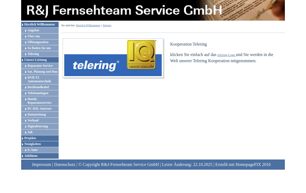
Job (30, 132)
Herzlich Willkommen (39, 24)
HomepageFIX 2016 (253, 164)
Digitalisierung (38, 126)
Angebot (33, 30)
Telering (33, 54)
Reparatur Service (40, 66)
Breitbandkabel (38, 87)
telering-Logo (226, 55)
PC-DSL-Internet (39, 108)
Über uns (34, 36)
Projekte (30, 138)
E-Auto (32, 150)
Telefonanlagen (38, 93)
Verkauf (33, 120)
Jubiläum (30, 156)
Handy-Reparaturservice (39, 101)
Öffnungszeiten (38, 42)
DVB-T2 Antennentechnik (39, 79)
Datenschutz (64, 164)
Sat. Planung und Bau (43, 71)
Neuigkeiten (32, 144)
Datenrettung (37, 114)
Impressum (41, 164)
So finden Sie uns (39, 48)
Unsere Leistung (35, 60)
